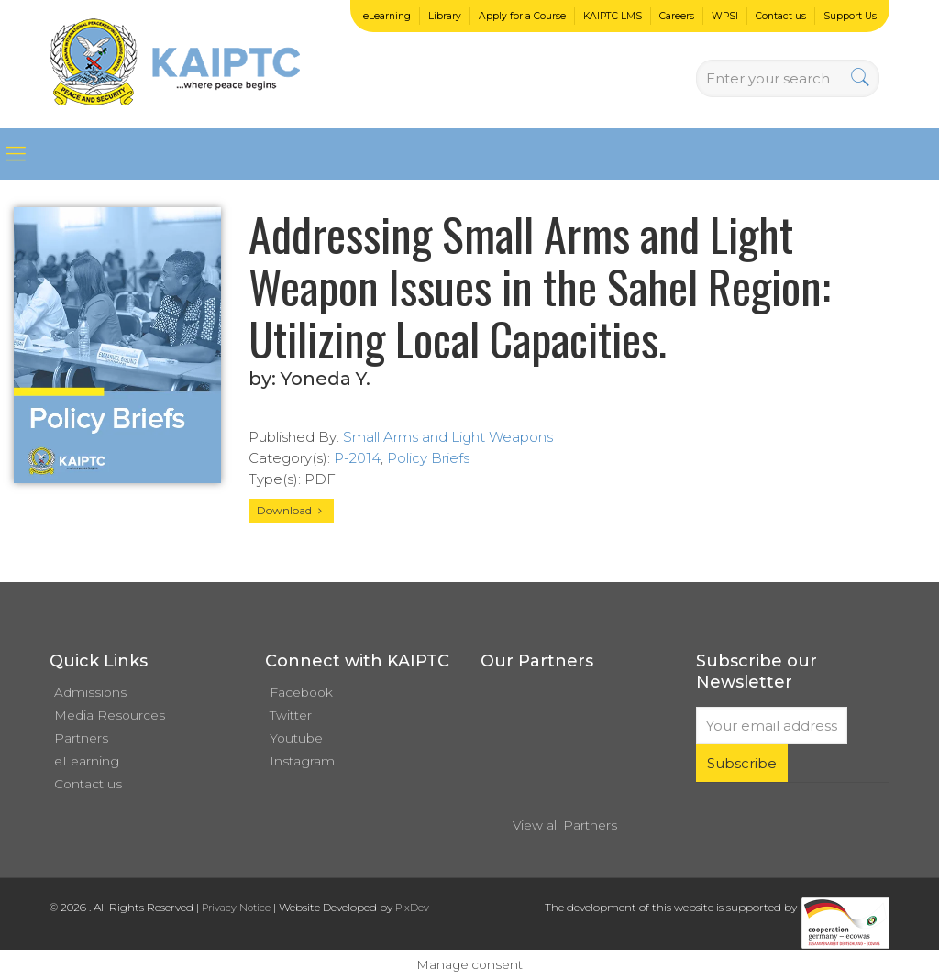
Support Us (850, 16)
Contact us (781, 16)
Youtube (296, 738)
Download (291, 510)
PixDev (412, 907)
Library (444, 16)
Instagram (302, 761)
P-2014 (357, 458)
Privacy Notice (236, 907)
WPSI (725, 16)
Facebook (301, 692)
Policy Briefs (428, 458)
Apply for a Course (522, 16)
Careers (676, 16)
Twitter (291, 715)
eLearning (387, 16)
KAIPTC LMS (612, 16)
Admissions (90, 692)
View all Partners (565, 825)
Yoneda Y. (325, 379)
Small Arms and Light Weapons (448, 437)
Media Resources (109, 715)
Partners (81, 738)
